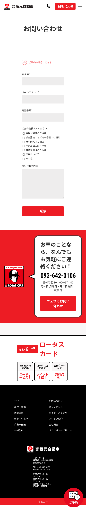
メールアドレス (30, 92)
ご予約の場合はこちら (37, 62)
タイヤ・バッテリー (59, 417)
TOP (16, 405)
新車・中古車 (21, 423)
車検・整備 (20, 411)
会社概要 (53, 429)
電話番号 (27, 110)
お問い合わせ (65, 6)
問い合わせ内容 (30, 165)
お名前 (26, 74)
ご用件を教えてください (35, 128)
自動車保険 (20, 429)
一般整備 (18, 435)
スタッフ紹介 (56, 423)
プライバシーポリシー (60, 435)
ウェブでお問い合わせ (58, 308)
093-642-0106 (58, 280)
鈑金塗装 (18, 417)
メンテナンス (56, 411)
